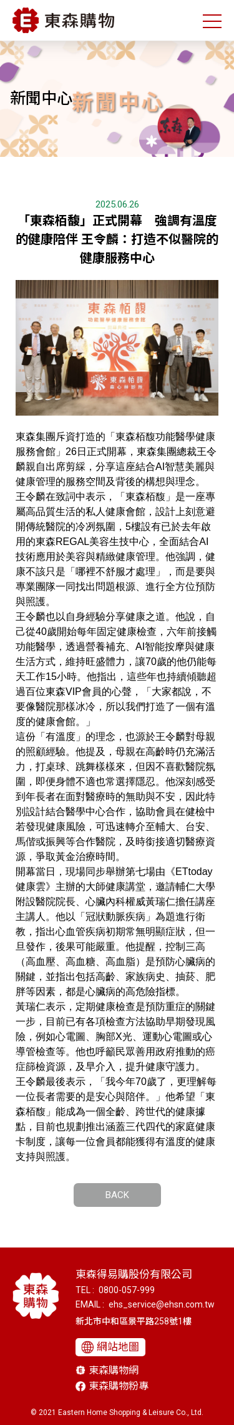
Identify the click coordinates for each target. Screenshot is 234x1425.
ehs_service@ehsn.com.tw (162, 1304)
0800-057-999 (127, 1290)
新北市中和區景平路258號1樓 (134, 1321)
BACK (117, 1195)
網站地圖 (118, 1347)
